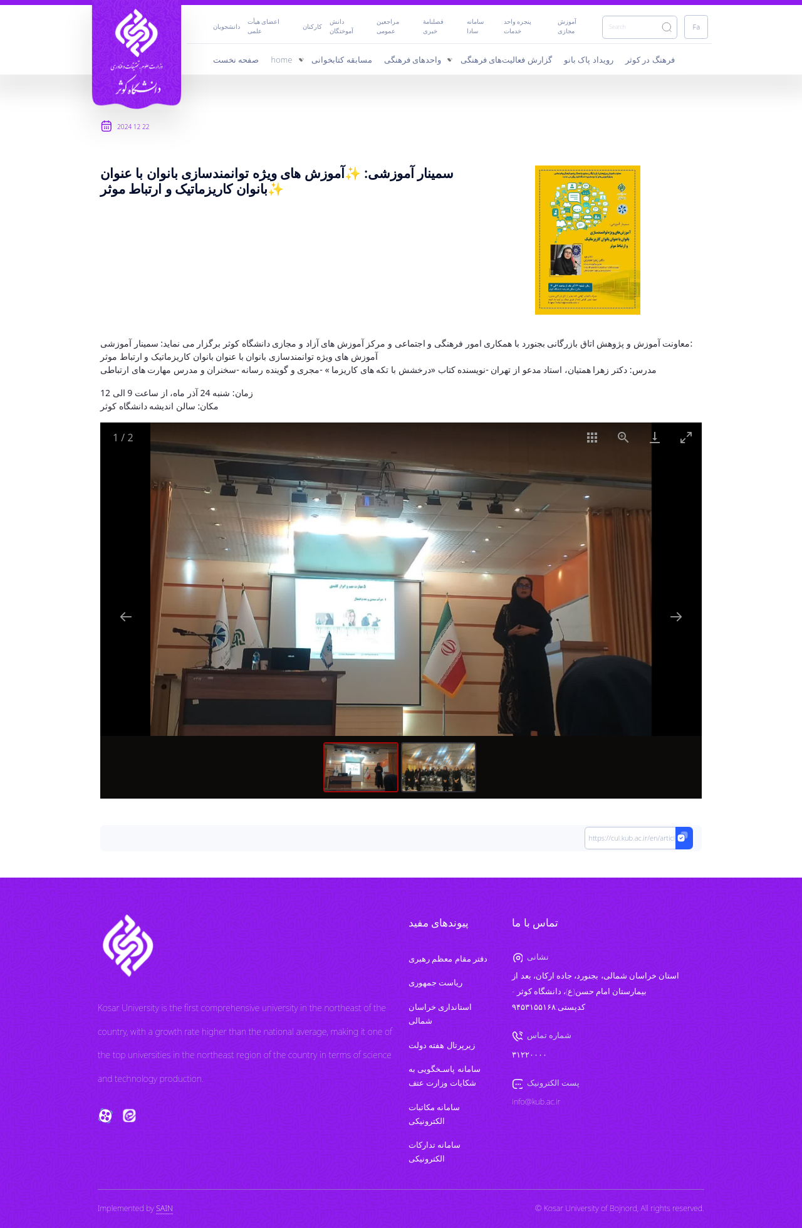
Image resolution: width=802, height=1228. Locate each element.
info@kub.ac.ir (536, 1101)
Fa (696, 26)
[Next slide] (676, 616)
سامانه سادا (475, 26)
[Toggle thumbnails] (592, 437)
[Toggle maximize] (686, 437)
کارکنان (312, 27)
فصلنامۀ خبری (433, 26)
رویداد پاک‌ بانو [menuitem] (588, 59)
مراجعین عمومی (388, 26)
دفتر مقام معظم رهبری (448, 958)
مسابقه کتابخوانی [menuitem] (341, 59)
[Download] (654, 437)
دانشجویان (226, 27)
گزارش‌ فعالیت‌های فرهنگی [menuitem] (506, 59)
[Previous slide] (126, 616)
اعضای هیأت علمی (263, 26)
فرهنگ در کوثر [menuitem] (650, 59)
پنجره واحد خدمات (518, 26)
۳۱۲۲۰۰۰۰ (529, 1054)
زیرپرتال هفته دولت (442, 1045)
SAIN (164, 1208)
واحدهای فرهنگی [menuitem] (412, 59)
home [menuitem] (282, 59)
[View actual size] (623, 437)
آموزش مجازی (567, 26)
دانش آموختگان (341, 26)
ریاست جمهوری (435, 982)
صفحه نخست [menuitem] (236, 59)
